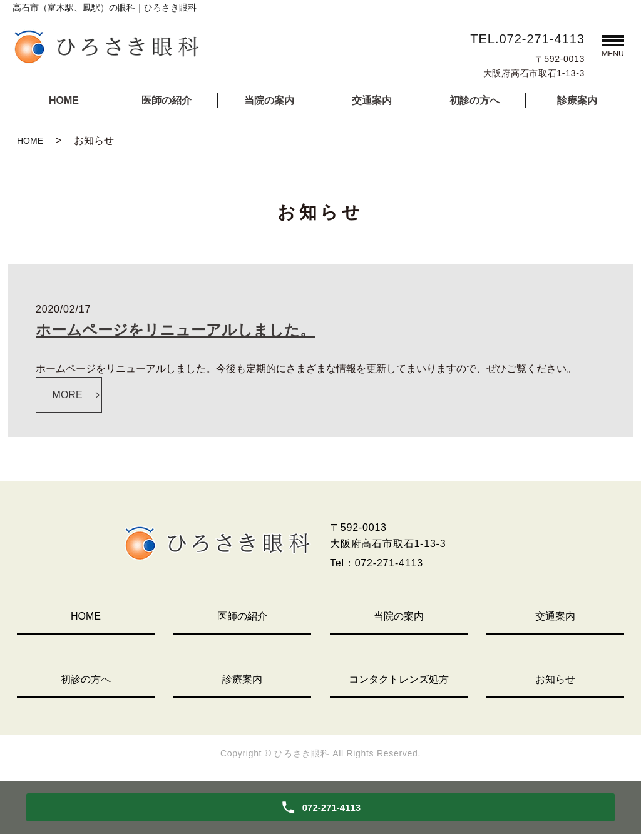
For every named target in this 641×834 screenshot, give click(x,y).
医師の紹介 (166, 100)
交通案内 (372, 100)
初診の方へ (474, 100)
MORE (68, 394)
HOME (64, 100)
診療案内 (577, 100)
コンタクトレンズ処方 (399, 679)
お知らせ (555, 679)
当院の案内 (269, 100)
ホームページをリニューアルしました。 (175, 329)
